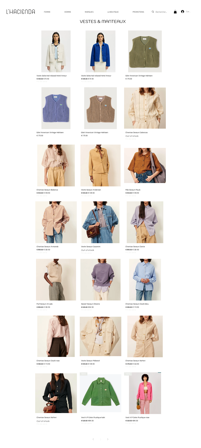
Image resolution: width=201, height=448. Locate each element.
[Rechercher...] (161, 12)
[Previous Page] (93, 439)
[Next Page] (107, 439)
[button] (175, 11)
